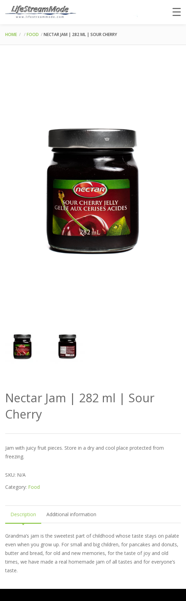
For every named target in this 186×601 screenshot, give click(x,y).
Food (33, 34)
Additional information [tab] (71, 514)
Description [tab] (23, 514)
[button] (169, 76)
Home (11, 34)
